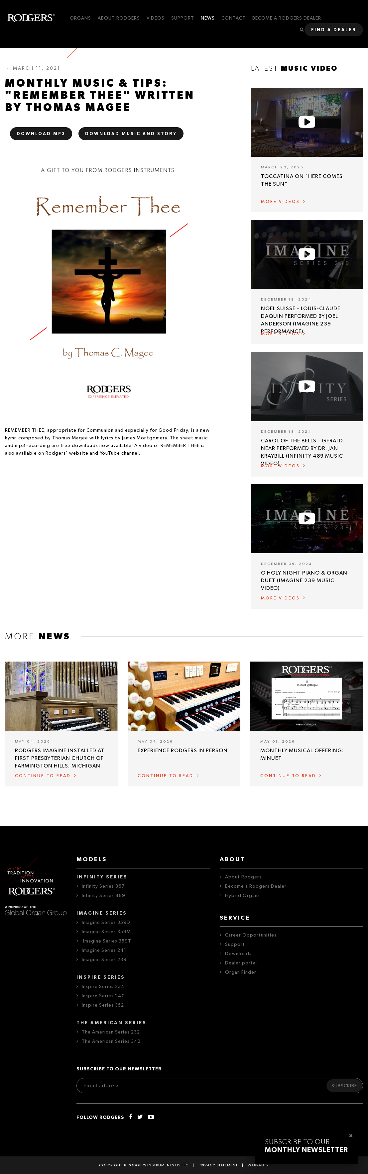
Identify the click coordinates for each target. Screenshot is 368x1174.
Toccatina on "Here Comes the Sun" (302, 180)
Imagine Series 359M (106, 932)
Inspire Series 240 (103, 996)
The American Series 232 (111, 1032)
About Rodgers (243, 877)
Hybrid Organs (242, 895)
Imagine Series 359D (106, 922)
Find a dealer (333, 30)
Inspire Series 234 (103, 986)
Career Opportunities (251, 935)
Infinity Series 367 (103, 886)
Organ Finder (240, 972)
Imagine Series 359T (106, 941)
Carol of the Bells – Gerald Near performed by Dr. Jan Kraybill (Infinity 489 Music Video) (302, 452)
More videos (280, 202)
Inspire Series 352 (103, 1005)
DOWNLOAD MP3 (41, 134)
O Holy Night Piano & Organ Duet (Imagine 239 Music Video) (304, 580)
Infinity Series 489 (103, 895)
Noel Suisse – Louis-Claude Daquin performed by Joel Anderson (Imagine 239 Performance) (300, 320)
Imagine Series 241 (104, 950)
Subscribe (344, 1086)
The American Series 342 (111, 1041)
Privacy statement (218, 1165)
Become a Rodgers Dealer (256, 886)
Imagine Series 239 (104, 959)
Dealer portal (241, 963)
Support (235, 944)
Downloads (238, 953)
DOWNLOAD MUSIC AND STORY (131, 134)
